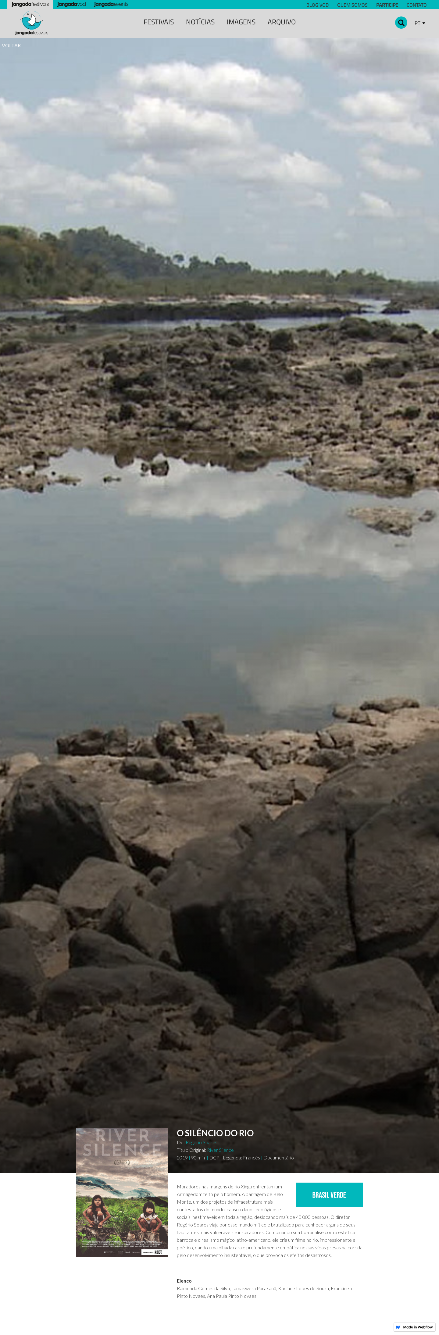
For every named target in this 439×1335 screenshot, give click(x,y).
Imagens (241, 21)
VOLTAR (11, 45)
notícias (200, 21)
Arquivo (282, 21)
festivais (159, 21)
